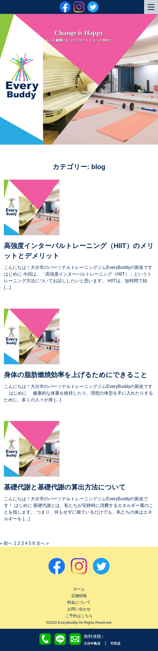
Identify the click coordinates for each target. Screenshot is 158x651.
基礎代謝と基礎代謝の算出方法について (65, 487)
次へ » (42, 543)
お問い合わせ (79, 609)
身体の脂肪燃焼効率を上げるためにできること (75, 374)
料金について (79, 602)
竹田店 (115, 643)
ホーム (79, 589)
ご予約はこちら (79, 615)
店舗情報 (79, 595)
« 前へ (6, 543)
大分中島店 (92, 643)
